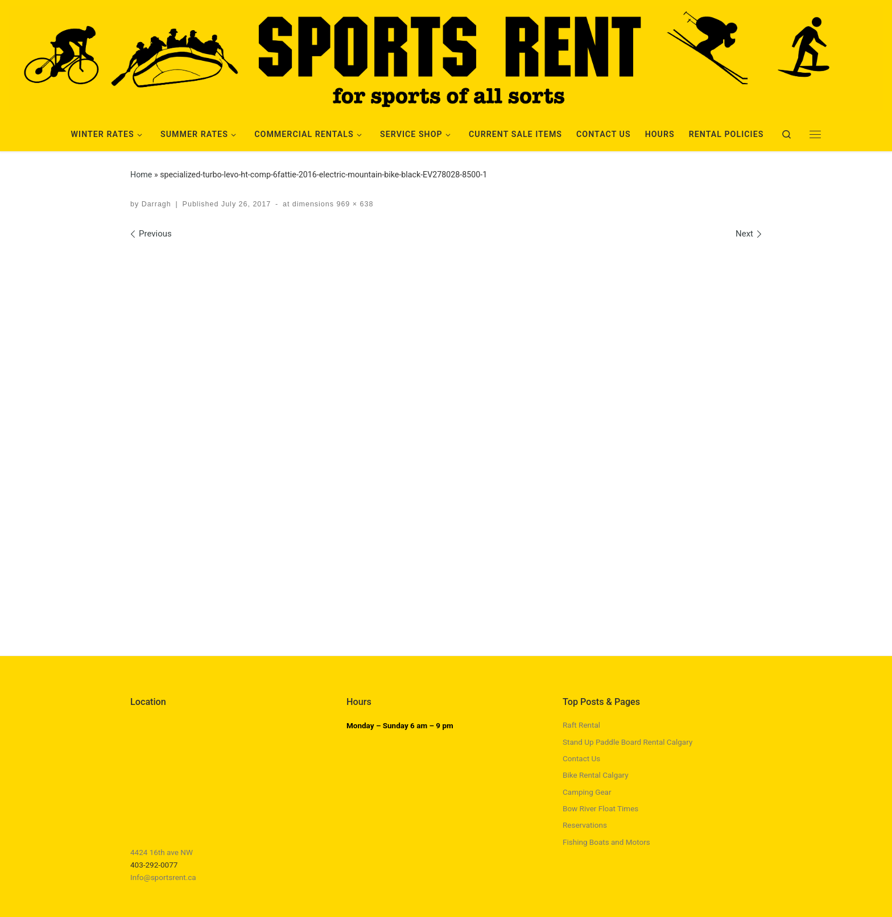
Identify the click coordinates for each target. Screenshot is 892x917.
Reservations (585, 824)
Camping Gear (587, 791)
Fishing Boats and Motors (606, 842)
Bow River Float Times (600, 808)
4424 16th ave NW (161, 852)
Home (141, 174)
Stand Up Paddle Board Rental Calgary (627, 741)
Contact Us (581, 758)
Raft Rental (581, 724)
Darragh (156, 204)
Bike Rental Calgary (596, 774)
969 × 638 (353, 204)
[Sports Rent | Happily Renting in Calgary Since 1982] (446, 56)
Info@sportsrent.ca (163, 877)
